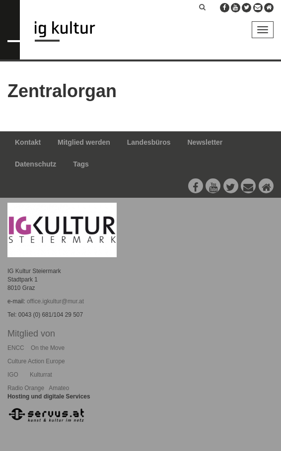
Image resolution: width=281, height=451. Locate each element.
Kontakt (28, 142)
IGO (12, 374)
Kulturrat (41, 374)
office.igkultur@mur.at (55, 301)
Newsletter (205, 142)
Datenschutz (35, 164)
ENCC (15, 347)
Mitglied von (31, 333)
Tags (81, 164)
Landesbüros (149, 142)
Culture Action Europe (36, 361)
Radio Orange (25, 388)
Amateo (59, 388)
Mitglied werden (84, 142)
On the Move (48, 347)
